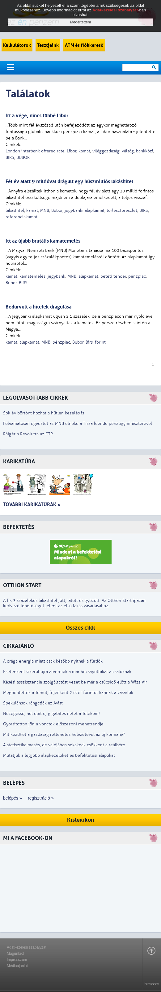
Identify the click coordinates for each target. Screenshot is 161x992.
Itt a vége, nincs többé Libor (37, 116)
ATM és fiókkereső (84, 45)
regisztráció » (40, 798)
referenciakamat (21, 217)
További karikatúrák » (32, 504)
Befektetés (18, 527)
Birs (89, 342)
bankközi (144, 151)
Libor (71, 151)
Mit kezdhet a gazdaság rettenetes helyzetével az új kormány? (64, 734)
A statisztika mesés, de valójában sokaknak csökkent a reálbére (64, 745)
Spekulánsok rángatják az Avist (33, 703)
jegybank (56, 276)
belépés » (12, 798)
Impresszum (17, 960)
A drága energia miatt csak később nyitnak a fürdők (53, 661)
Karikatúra (19, 461)
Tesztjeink (48, 45)
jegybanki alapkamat (84, 210)
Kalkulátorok (17, 45)
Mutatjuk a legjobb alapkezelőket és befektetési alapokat (59, 755)
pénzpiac (137, 276)
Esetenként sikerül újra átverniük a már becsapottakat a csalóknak (67, 671)
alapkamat (88, 276)
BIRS (10, 157)
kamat (84, 151)
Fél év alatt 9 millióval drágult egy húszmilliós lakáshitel (69, 181)
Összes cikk (80, 628)
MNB (44, 210)
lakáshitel (15, 210)
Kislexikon (80, 820)
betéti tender (113, 276)
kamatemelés (32, 276)
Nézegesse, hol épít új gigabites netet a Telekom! (51, 713)
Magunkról (15, 953)
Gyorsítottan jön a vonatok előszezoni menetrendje (53, 724)
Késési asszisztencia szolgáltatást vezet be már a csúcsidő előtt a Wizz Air (75, 682)
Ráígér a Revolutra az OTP (28, 434)
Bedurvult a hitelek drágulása (38, 307)
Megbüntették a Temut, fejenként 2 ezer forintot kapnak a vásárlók (68, 692)
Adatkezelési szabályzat (26, 947)
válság (128, 151)
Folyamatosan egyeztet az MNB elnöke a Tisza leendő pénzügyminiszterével (77, 423)
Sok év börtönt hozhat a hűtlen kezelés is (43, 413)
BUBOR (23, 157)
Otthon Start (22, 585)
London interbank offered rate (35, 151)
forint (100, 342)
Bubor (56, 210)
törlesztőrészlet (122, 210)
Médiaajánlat (17, 966)
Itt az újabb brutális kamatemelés (43, 241)
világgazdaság (106, 151)
